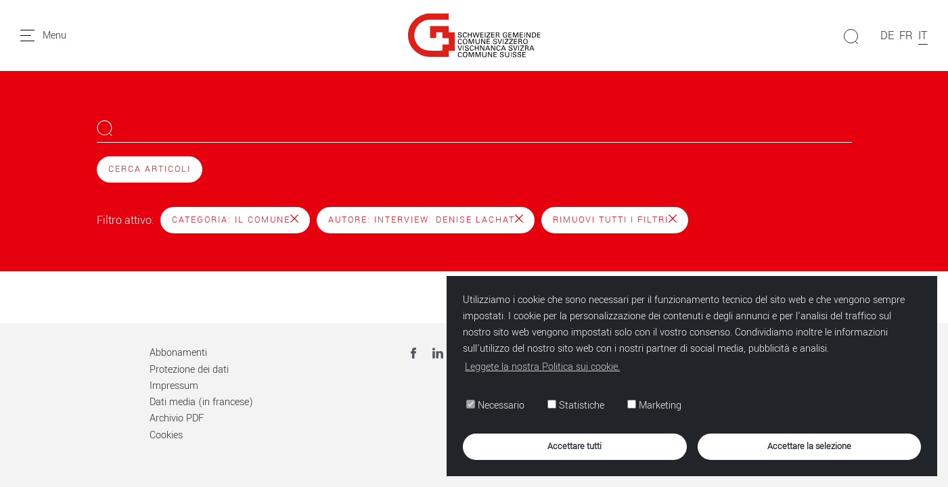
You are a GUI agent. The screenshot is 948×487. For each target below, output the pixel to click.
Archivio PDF (177, 418)
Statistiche (575, 405)
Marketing (654, 405)
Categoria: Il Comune (235, 220)
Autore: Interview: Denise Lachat (425, 220)
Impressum (174, 386)
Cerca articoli (149, 169)
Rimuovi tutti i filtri (615, 220)
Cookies (166, 435)
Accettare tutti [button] (574, 446)
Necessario (495, 405)
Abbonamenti (178, 353)
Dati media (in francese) (201, 402)
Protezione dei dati (189, 370)
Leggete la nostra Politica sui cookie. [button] (542, 367)
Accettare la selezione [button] (809, 446)
